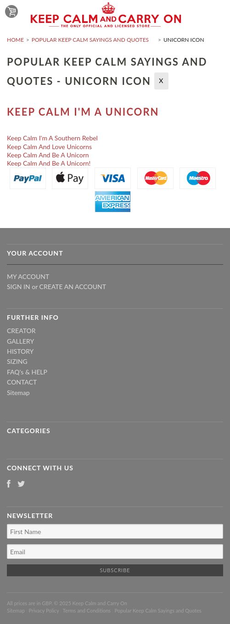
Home (15, 39)
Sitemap (18, 392)
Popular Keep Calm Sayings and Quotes (90, 39)
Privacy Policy (43, 610)
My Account (28, 276)
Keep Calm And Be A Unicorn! (48, 163)
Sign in (18, 286)
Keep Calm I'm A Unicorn (83, 112)
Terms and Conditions (87, 610)
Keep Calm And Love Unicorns (49, 146)
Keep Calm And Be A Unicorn (48, 155)
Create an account (72, 286)
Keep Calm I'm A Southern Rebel (52, 138)
